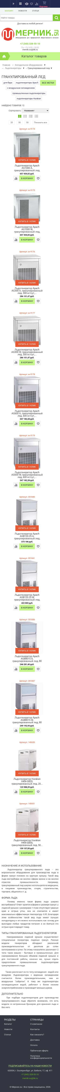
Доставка (35, 1040)
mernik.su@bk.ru (30, 1078)
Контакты (35, 1029)
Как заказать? (37, 1034)
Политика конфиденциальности (41, 1057)
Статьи (35, 11)
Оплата (33, 1045)
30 (19, 122)
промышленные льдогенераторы (28, 93)
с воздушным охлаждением (21, 88)
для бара (8, 82)
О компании (36, 1024)
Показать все (40, 122)
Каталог (8, 1024)
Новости (22, 11)
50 (27, 122)
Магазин (9, 11)
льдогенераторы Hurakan (29, 98)
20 (12, 122)
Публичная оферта (39, 1050)
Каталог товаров (34, 56)
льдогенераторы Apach (27, 82)
